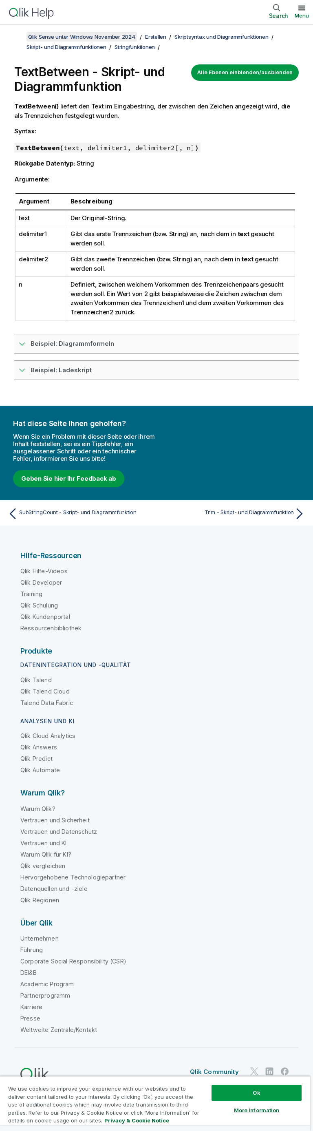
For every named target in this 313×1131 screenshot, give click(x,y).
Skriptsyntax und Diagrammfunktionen (221, 36)
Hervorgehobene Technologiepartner (73, 877)
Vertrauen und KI (43, 842)
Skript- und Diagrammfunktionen (66, 47)
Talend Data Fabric (46, 702)
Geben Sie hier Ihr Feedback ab (68, 478)
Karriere (31, 1006)
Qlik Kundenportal (45, 616)
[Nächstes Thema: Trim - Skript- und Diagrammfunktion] (233, 513)
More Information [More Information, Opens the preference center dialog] (257, 1110)
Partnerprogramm (45, 995)
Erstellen (155, 36)
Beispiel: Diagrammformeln (72, 343)
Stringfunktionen (135, 47)
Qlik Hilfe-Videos (44, 571)
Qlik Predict (36, 758)
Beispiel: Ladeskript (61, 370)
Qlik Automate (40, 770)
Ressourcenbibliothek (51, 628)
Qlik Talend (36, 679)
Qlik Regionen (39, 900)
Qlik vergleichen (43, 865)
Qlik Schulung (39, 605)
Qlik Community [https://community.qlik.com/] (214, 1072)
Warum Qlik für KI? (45, 854)
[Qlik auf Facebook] (285, 1071)
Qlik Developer (41, 582)
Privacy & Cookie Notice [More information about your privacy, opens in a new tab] (136, 1120)
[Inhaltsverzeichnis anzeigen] (16, 36)
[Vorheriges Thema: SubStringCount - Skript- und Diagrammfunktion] (80, 513)
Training (31, 593)
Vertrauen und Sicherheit (55, 820)
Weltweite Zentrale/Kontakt (58, 1029)
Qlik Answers (38, 747)
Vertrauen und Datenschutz (58, 831)
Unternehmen (39, 938)
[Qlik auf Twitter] (254, 1071)
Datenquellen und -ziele (54, 888)
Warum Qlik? (37, 808)
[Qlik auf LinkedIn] (269, 1071)
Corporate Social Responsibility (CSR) (73, 961)
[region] (155, 1103)
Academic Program (47, 984)
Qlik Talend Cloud (45, 691)
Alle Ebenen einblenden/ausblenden (245, 72)
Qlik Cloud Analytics (47, 735)
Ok (256, 1092)
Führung (31, 949)
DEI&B (28, 972)
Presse (30, 1018)
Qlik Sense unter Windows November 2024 (81, 36)
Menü (302, 15)
